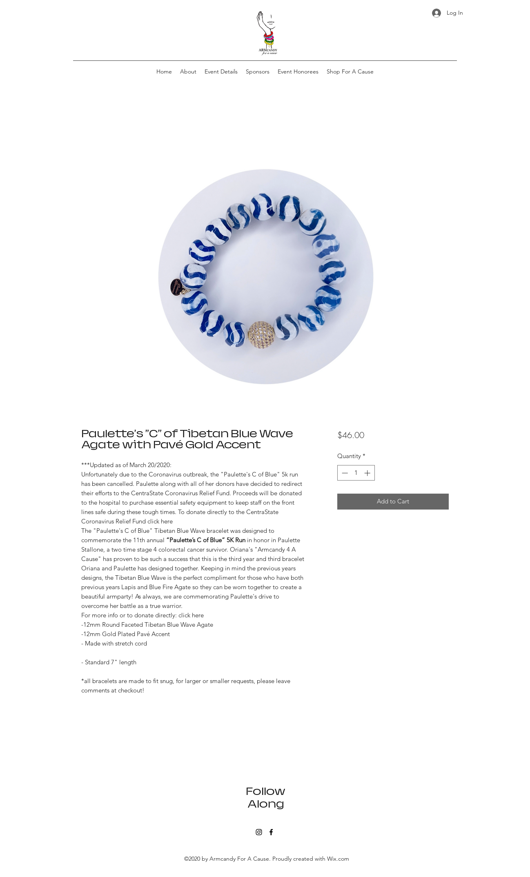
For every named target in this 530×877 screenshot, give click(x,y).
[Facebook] (271, 832)
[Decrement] (344, 473)
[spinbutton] (356, 473)
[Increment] (368, 473)
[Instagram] (259, 832)
